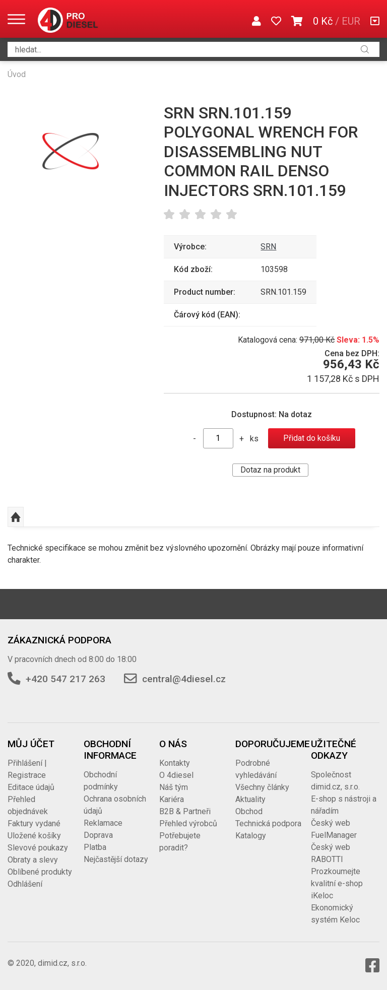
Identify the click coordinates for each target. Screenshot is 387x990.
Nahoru (15, 516)
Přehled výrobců (188, 823)
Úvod (17, 74)
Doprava (98, 835)
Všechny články (262, 787)
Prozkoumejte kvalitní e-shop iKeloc (337, 883)
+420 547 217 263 (65, 679)
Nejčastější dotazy (116, 859)
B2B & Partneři (185, 811)
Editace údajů (31, 787)
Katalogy (250, 835)
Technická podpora (268, 823)
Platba (95, 847)
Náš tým (173, 787)
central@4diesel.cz (184, 679)
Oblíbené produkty (40, 872)
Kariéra (171, 799)
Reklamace (103, 823)
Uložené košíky (34, 835)
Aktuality (250, 799)
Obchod (249, 811)
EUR (351, 21)
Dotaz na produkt (270, 470)
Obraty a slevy (33, 860)
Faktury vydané (34, 823)
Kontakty (174, 763)
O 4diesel (176, 775)
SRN (268, 246)
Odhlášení (25, 884)
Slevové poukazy (38, 847)
